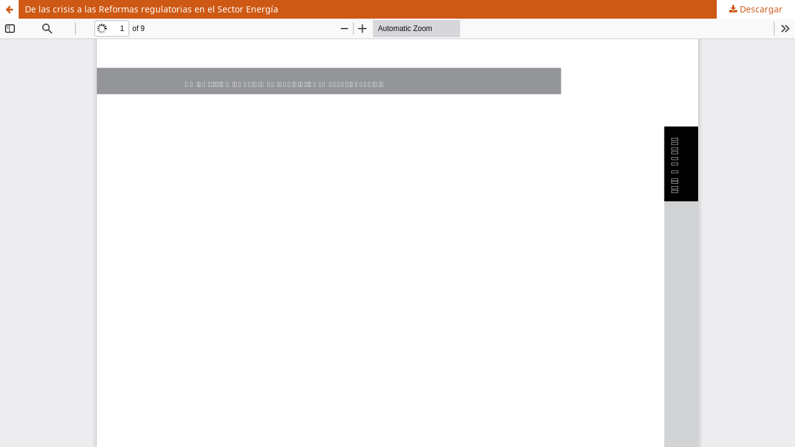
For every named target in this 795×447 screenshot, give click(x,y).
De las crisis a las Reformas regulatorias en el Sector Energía (151, 9)
